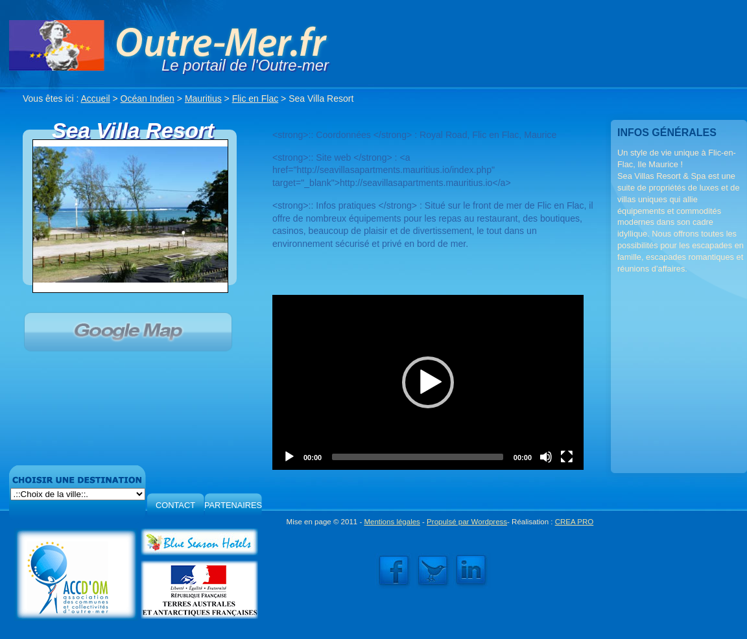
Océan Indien (147, 98)
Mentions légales (392, 522)
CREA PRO (574, 522)
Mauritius (203, 98)
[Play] (289, 456)
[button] (428, 382)
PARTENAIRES (233, 505)
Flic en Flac (255, 98)
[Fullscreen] (566, 456)
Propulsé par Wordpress (467, 522)
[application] (428, 382)
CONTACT (175, 505)
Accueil (95, 98)
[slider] (417, 457)
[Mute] (546, 456)
